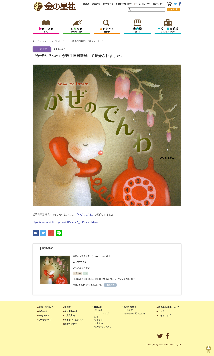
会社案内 (98, 307)
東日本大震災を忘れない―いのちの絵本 (91, 256)
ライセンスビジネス (143, 4)
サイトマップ (164, 315)
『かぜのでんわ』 (85, 214)
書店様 (67, 307)
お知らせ (46, 41)
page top (208, 349)
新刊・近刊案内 (46, 307)
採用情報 (98, 320)
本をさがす (173, 9)
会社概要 (85, 4)
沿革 (96, 316)
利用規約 (98, 323)
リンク (161, 311)
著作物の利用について (124, 4)
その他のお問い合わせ (134, 313)
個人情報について (102, 326)
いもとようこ (79, 268)
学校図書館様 (70, 311)
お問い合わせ (108, 4)
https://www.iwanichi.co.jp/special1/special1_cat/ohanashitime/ (65, 222)
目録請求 (128, 310)
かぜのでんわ (80, 262)
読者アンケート (159, 4)
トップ (36, 41)
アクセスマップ (101, 313)
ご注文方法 (96, 4)
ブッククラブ (45, 319)
